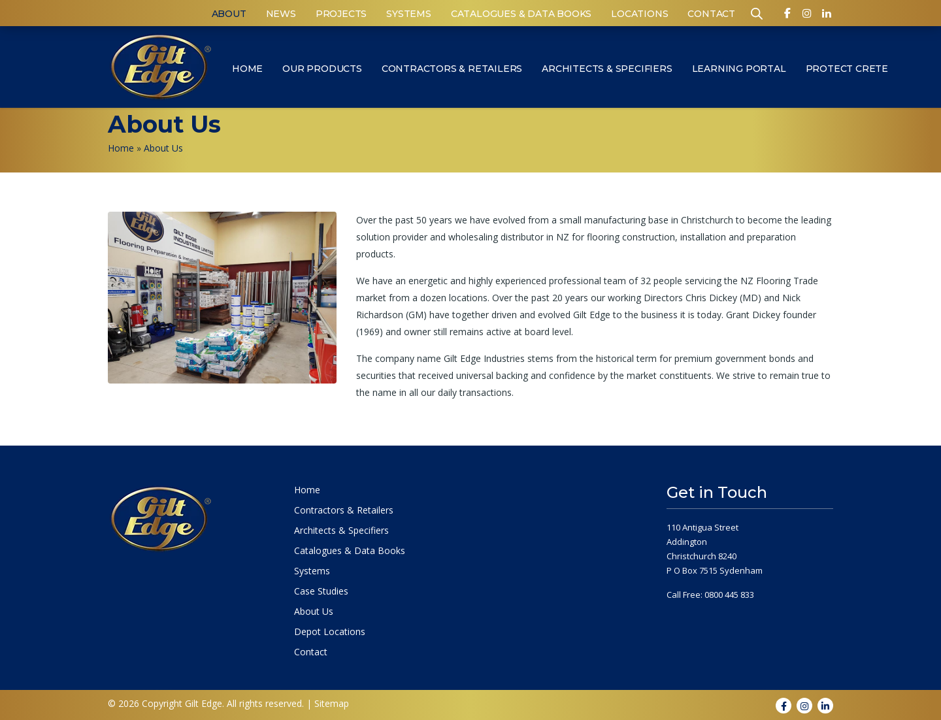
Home (247, 68)
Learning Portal (739, 68)
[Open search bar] (756, 13)
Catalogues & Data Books (521, 14)
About (229, 14)
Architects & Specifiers (607, 68)
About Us (313, 611)
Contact (711, 14)
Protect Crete (847, 68)
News (281, 14)
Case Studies (321, 591)
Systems (408, 14)
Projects (341, 14)
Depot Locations (329, 632)
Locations (639, 14)
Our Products (322, 68)
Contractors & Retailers (452, 68)
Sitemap (331, 703)
